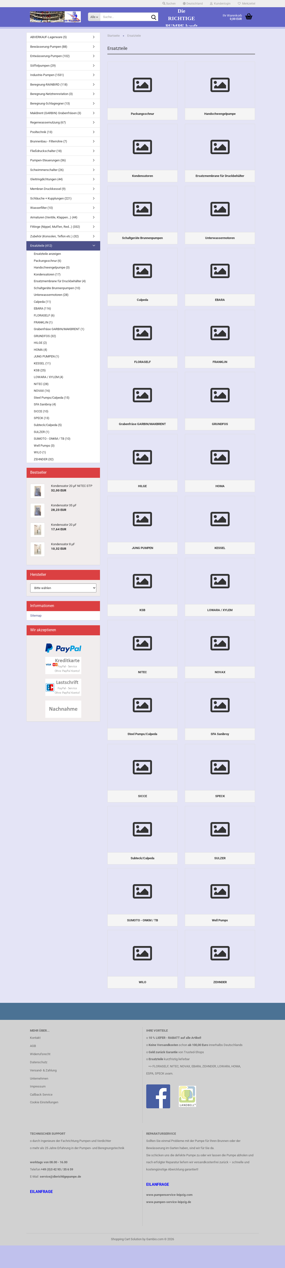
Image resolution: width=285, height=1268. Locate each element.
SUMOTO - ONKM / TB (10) (52, 438)
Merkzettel (246, 3)
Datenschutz (38, 1085)
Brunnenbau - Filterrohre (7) (48, 141)
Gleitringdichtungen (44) (46, 179)
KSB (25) (40, 370)
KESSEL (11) (42, 363)
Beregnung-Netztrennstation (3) (51, 94)
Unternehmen (39, 1101)
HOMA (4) (40, 349)
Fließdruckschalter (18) (46, 151)
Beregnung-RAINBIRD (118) (49, 84)
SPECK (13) (41, 418)
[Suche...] (94, 16)
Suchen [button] (169, 3)
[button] (192, 3)
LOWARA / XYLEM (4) (48, 377)
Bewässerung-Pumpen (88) (48, 46)
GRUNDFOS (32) (45, 336)
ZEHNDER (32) (44, 459)
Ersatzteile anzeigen (47, 254)
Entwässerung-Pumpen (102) (50, 56)
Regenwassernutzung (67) (48, 122)
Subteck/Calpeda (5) (48, 425)
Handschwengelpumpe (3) (52, 267)
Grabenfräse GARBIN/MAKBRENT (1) (59, 329)
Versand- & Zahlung (43, 1093)
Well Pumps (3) (44, 445)
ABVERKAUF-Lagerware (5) (48, 37)
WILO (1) (40, 452)
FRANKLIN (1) (43, 322)
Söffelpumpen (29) (43, 65)
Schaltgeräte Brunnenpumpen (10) (57, 288)
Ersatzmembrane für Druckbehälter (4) (60, 281)
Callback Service (41, 1117)
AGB (33, 1068)
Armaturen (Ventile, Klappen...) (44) (53, 217)
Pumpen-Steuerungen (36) (48, 160)
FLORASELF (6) (44, 315)
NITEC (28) (41, 384)
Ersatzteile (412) (41, 245)
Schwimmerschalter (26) (47, 170)
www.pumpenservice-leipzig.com (169, 1217)
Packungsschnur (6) (47, 261)
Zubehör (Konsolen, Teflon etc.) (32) (54, 236)
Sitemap (35, 615)
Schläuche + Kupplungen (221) (51, 198)
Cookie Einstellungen (44, 1125)
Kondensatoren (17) (47, 274)
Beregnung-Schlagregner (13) (50, 103)
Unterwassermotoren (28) (51, 295)
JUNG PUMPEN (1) (46, 356)
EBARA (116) (42, 308)
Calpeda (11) (42, 302)
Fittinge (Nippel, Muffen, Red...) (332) (55, 226)
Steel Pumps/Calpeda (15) (52, 397)
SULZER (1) (41, 432)
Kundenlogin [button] (220, 3)
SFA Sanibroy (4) (45, 404)
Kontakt (35, 1060)
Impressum (38, 1109)
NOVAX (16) (42, 390)
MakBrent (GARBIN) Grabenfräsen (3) (55, 113)
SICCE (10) (41, 411)
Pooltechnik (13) (41, 132)
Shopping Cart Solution (126, 1261)
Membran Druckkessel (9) (48, 189)
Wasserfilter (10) (41, 208)
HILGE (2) (40, 343)
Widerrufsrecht (40, 1076)
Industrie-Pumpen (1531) (47, 75)
